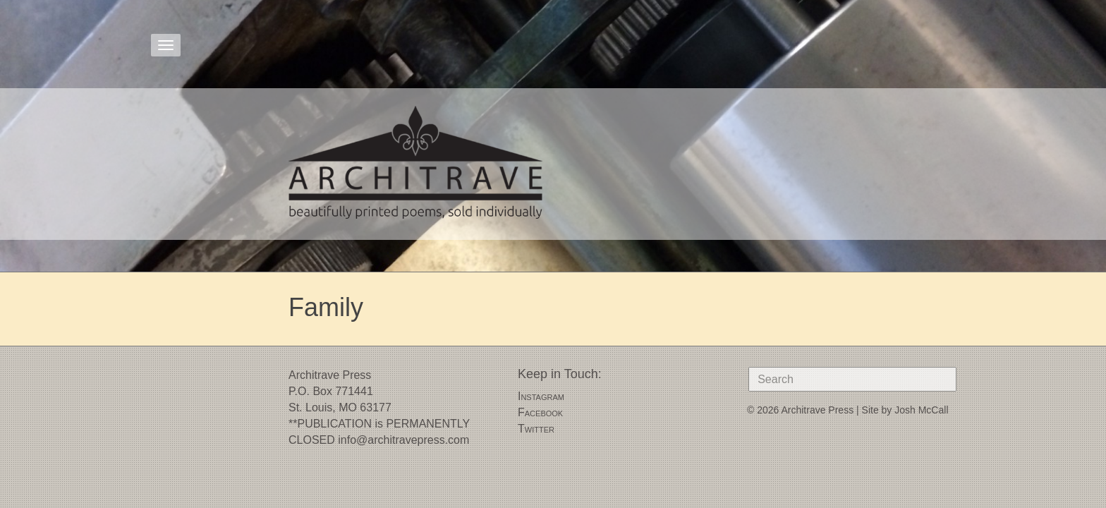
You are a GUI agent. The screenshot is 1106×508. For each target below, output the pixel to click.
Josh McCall (921, 410)
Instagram (541, 396)
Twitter (536, 429)
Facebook (540, 412)
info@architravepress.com (403, 440)
